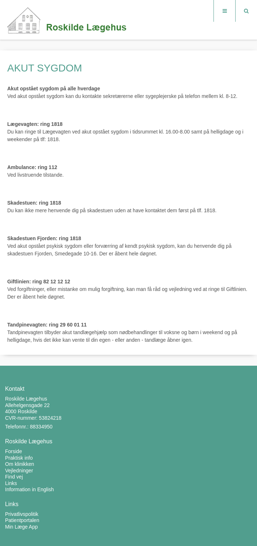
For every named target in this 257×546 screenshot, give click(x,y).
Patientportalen (22, 520)
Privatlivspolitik (21, 514)
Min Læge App (21, 527)
